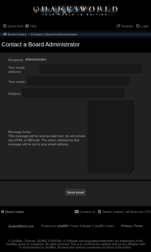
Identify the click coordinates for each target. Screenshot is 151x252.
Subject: (14, 93)
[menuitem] (30, 26)
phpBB (62, 226)
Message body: (19, 132)
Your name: (17, 81)
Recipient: (16, 60)
